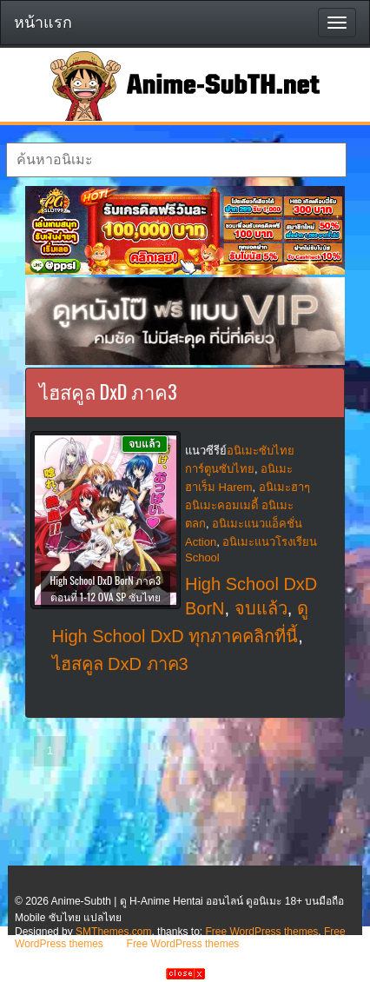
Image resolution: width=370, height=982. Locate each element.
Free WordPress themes (261, 932)
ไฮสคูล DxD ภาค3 (120, 663)
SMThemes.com (113, 932)
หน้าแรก (43, 22)
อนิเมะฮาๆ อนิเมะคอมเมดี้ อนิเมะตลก (247, 505)
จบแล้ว (261, 608)
